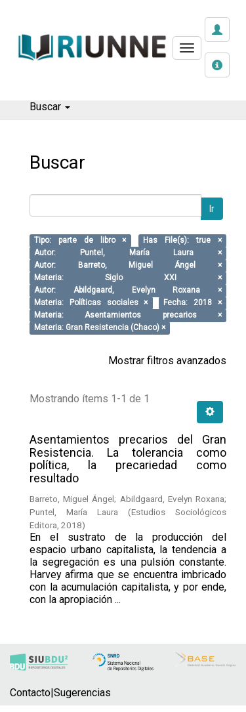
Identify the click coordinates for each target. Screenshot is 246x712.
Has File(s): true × (182, 240)
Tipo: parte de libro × (80, 240)
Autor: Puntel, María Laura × (128, 253)
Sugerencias (82, 692)
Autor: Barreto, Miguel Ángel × (128, 265)
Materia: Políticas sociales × (91, 303)
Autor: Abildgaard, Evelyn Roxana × (128, 290)
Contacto (30, 692)
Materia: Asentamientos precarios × (128, 315)
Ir (212, 208)
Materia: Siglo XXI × (128, 278)
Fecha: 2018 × (192, 303)
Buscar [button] (50, 106)
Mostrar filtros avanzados (167, 360)
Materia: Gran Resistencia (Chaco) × (99, 328)
